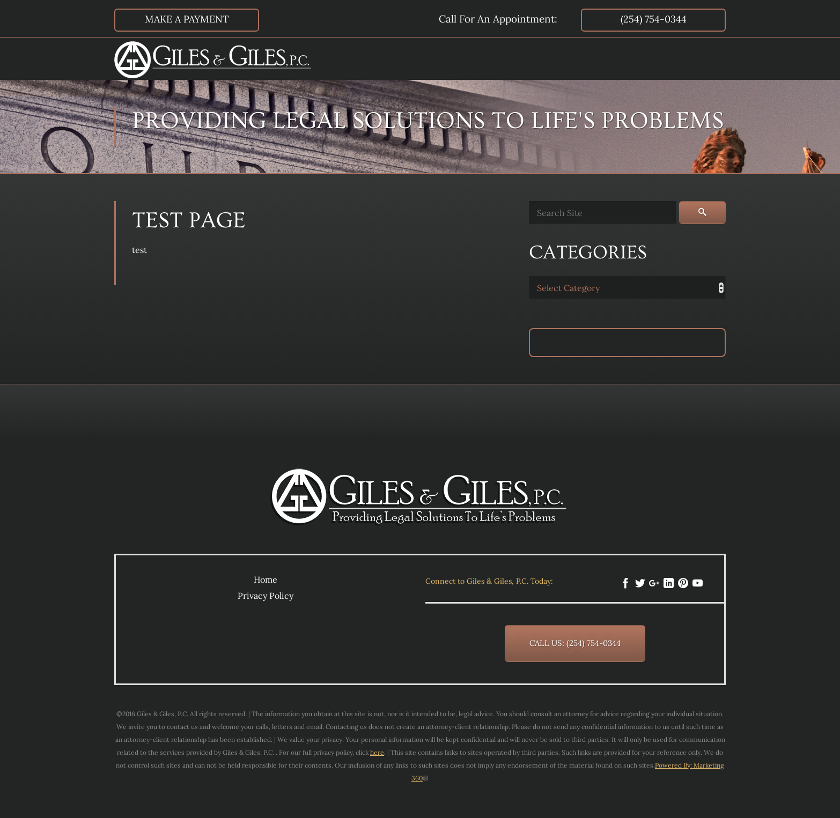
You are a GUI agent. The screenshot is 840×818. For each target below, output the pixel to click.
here (377, 752)
